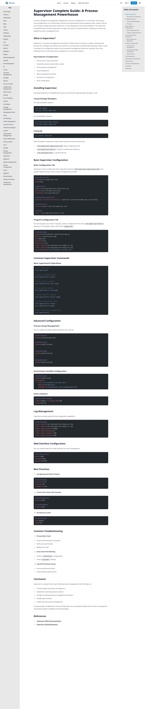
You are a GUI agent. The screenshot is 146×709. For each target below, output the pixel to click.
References (128, 68)
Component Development (7, 183)
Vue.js (5, 170)
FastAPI (5, 60)
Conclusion (128, 66)
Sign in (127, 3)
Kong (5, 115)
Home (59, 3)
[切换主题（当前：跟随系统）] (140, 3)
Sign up (134, 3)
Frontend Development (7, 74)
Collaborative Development (7, 88)
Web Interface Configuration (132, 59)
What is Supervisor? (130, 14)
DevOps (5, 148)
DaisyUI (5, 39)
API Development (8, 63)
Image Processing (8, 179)
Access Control (7, 142)
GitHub (5, 81)
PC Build (5, 45)
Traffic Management (9, 121)
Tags (9, 7)
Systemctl (6, 159)
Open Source (7, 92)
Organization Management (7, 134)
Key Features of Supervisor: (134, 16)
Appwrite (6, 173)
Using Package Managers (133, 21)
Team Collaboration (9, 139)
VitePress (6, 33)
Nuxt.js (5, 30)
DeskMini (6, 51)
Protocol (5, 14)
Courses (65, 3)
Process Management (7, 152)
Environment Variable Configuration (132, 50)
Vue (4, 42)
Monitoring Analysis (9, 127)
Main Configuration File (133, 30)
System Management (9, 162)
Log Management (130, 56)
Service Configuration (7, 166)
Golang (5, 95)
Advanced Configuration (131, 43)
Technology (6, 11)
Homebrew (6, 104)
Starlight (6, 78)
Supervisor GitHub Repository (47, 624)
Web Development (9, 57)
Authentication (7, 176)
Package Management (7, 108)
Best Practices (129, 61)
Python (5, 54)
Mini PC (5, 48)
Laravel (5, 130)
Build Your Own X (83, 3)
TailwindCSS (7, 36)
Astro (5, 21)
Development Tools (9, 112)
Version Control (8, 84)
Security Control (8, 124)
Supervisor (6, 156)
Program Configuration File (134, 33)
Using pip (129, 24)
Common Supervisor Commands (130, 36)
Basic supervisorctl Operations (132, 40)
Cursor (5, 70)
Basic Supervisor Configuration (129, 27)
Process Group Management (130, 46)
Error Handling (7, 98)
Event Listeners (131, 54)
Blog (4, 24)
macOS (5, 101)
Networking (7, 18)
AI (4, 67)
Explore (73, 3)
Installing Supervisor (130, 19)
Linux (5, 145)
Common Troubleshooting (132, 63)
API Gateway (7, 118)
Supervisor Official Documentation (49, 621)
